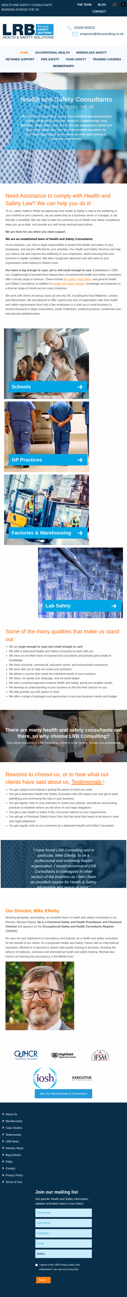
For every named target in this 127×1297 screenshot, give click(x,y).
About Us (11, 1114)
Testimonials (87, 782)
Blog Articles (13, 1155)
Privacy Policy (14, 1175)
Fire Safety (50, 59)
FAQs (9, 1161)
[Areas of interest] (63, 1254)
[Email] (63, 1243)
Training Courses (107, 59)
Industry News (14, 1148)
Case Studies (13, 1127)
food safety (84, 279)
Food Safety (76, 59)
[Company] (63, 1233)
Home (24, 52)
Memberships (63, 66)
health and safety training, (69, 283)
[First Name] (63, 1213)
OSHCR (11, 931)
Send (42, 1279)
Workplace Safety (91, 52)
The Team (84, 4)
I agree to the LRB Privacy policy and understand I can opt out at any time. (59, 1267)
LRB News (12, 1141)
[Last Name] (63, 1223)
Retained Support (20, 59)
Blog (102, 4)
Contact (99, 11)
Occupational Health (52, 52)
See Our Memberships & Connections (63, 1093)
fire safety (69, 279)
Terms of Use (13, 1182)
